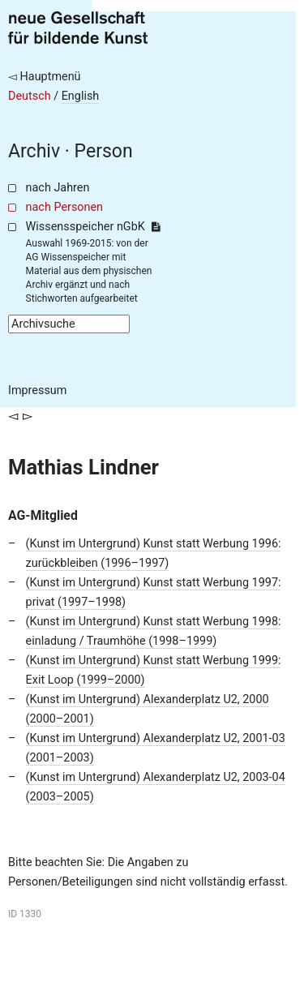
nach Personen (64, 207)
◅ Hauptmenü (44, 77)
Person (104, 151)
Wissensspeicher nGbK (93, 227)
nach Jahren (58, 188)
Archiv (34, 151)
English (81, 96)
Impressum (37, 390)
